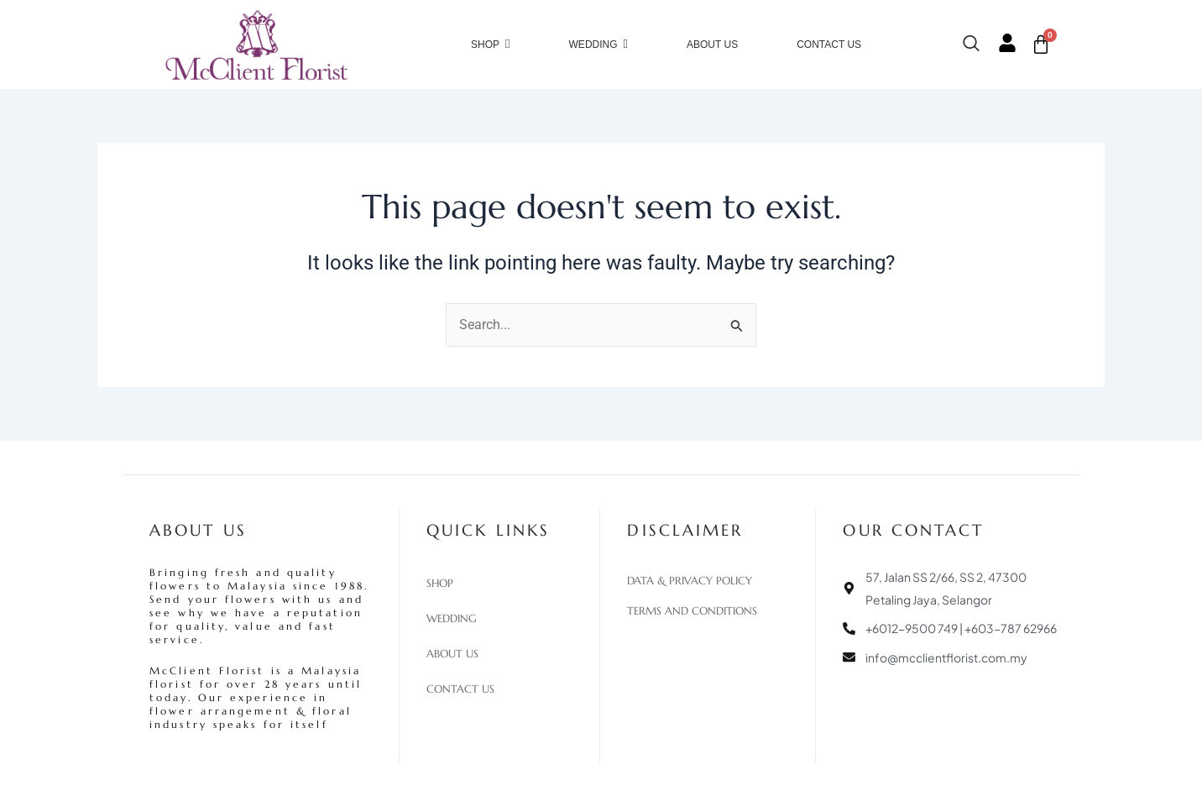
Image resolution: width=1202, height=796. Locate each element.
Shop (439, 583)
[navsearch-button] (979, 44)
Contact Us (460, 689)
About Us (452, 654)
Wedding (451, 619)
